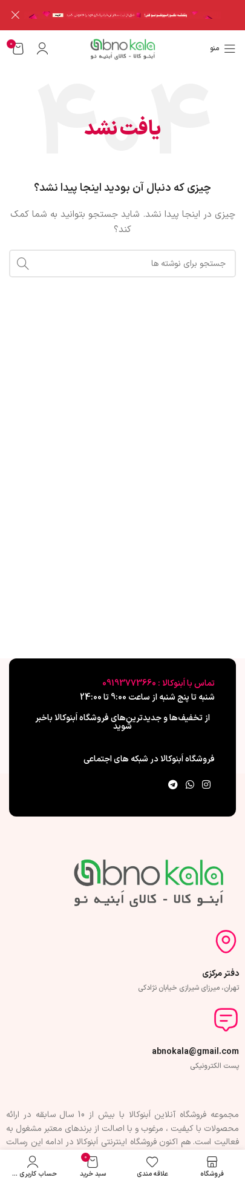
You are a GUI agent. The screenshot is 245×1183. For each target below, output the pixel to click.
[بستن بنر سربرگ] (15, 15)
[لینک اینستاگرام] (206, 785)
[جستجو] (122, 263)
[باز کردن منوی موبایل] (223, 48)
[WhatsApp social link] (189, 785)
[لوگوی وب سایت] (122, 47)
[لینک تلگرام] (172, 785)
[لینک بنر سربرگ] (140, 15)
